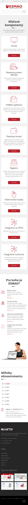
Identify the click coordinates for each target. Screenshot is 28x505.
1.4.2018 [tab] (5, 401)
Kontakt (3, 465)
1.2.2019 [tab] (5, 404)
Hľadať (24, 1)
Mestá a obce (4, 455)
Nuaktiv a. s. (17, 498)
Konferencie (4, 460)
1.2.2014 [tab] (5, 387)
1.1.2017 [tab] (5, 390)
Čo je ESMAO (4, 453)
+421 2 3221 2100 (7, 440)
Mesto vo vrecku (5, 458)
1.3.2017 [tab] (5, 394)
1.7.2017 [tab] (5, 397)
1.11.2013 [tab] (6, 384)
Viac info (14, 55)
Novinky (3, 462)
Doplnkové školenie (17, 1)
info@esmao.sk (7, 443)
